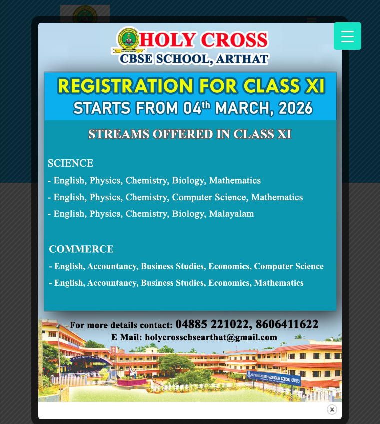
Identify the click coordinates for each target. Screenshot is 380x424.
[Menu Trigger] (347, 36)
